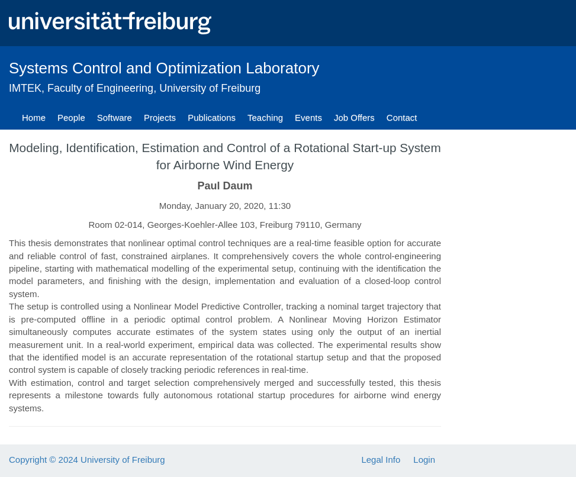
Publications (212, 117)
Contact (402, 117)
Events (308, 117)
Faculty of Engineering (100, 88)
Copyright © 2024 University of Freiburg (87, 460)
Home (34, 117)
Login (424, 460)
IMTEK (25, 88)
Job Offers (354, 117)
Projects (160, 117)
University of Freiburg (209, 88)
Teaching (265, 117)
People (71, 117)
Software (114, 117)
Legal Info (380, 460)
